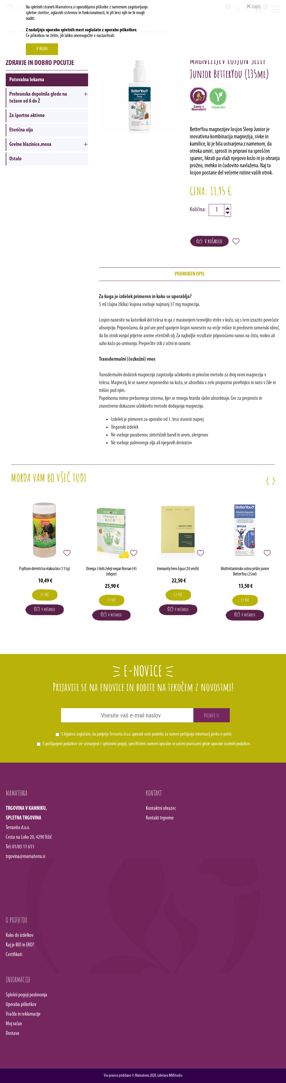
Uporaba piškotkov (21, 1004)
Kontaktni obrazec (161, 808)
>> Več (44, 594)
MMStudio (175, 1075)
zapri (253, 7)
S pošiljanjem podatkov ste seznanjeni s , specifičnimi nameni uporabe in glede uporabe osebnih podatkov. (147, 744)
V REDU (42, 49)
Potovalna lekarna (26, 80)
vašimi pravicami (188, 744)
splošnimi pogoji (115, 744)
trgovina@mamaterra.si (25, 856)
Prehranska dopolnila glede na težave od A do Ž (38, 97)
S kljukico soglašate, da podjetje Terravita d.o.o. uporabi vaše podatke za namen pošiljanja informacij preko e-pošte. (146, 734)
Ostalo (15, 159)
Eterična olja (21, 130)
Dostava (12, 1033)
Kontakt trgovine (160, 818)
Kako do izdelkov (19, 935)
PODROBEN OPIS (190, 274)
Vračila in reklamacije (23, 1014)
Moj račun (14, 1024)
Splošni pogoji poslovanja (26, 995)
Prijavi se (211, 715)
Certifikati (14, 955)
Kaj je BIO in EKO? (20, 945)
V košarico (209, 241)
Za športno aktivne (27, 116)
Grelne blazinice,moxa (30, 144)
